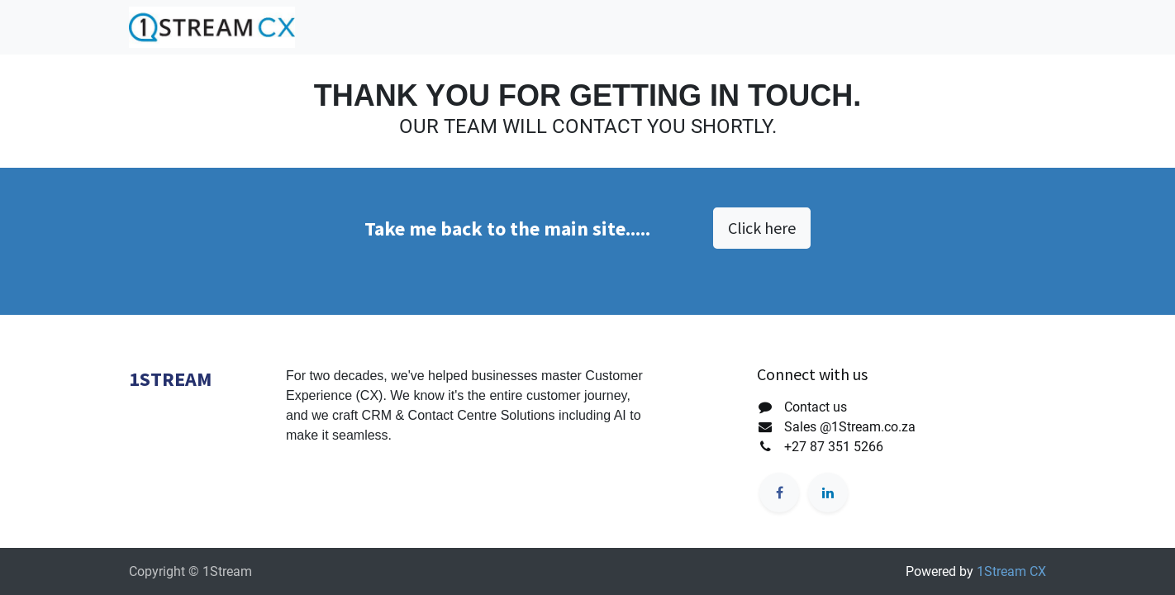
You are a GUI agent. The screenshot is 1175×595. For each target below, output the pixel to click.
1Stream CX (1011, 571)
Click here (762, 227)
